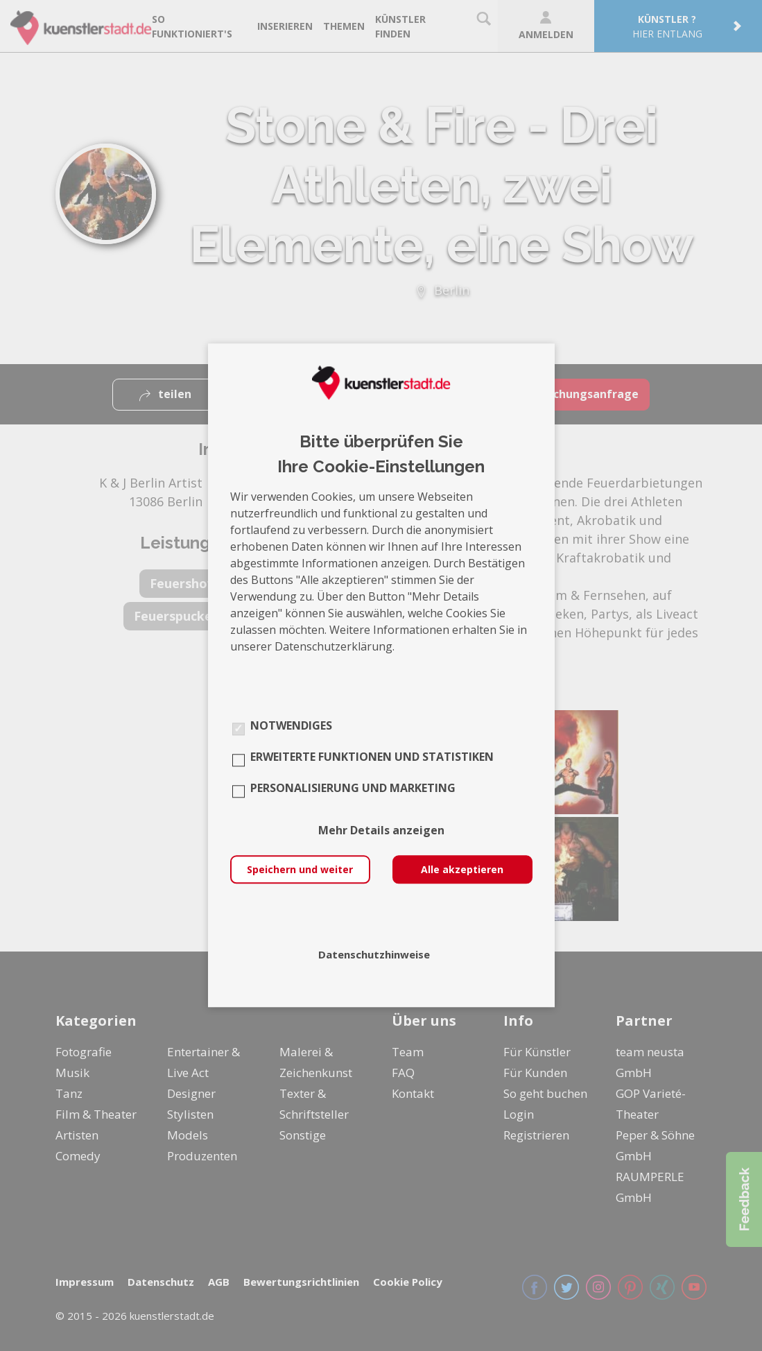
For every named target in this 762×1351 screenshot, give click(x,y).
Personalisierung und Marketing (353, 788)
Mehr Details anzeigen (381, 830)
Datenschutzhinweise (374, 955)
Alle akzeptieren (462, 870)
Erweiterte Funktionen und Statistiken (372, 757)
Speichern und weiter (300, 870)
